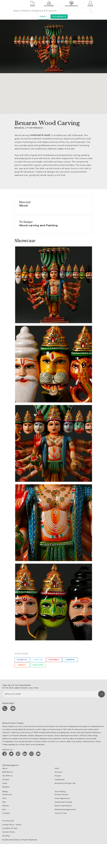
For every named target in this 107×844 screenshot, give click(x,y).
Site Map (6, 832)
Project (58, 775)
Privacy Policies (61, 793)
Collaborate (71, 3)
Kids (4, 807)
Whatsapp (38, 665)
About (4, 768)
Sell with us (7, 775)
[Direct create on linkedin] (25, 753)
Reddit (22, 665)
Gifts (4, 797)
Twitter (38, 660)
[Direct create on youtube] (38, 753)
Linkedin (70, 660)
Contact (5, 779)
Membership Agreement (65, 807)
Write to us (13, 708)
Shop (32, 3)
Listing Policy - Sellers (11, 822)
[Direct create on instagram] (32, 753)
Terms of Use (61, 811)
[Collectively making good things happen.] (19, 3)
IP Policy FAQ (8, 818)
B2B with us (7, 772)
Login (90, 3)
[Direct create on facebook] (5, 753)
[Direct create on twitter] (12, 753)
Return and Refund (63, 804)
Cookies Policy (8, 829)
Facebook (22, 660)
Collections (7, 793)
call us (5, 708)
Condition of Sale (10, 825)
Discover (49, 3)
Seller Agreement (62, 797)
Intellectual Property (63, 800)
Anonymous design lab (65, 782)
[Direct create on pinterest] (18, 753)
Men (4, 800)
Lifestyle (6, 811)
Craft (43, 16)
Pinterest (54, 660)
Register (6, 786)
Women (5, 804)
